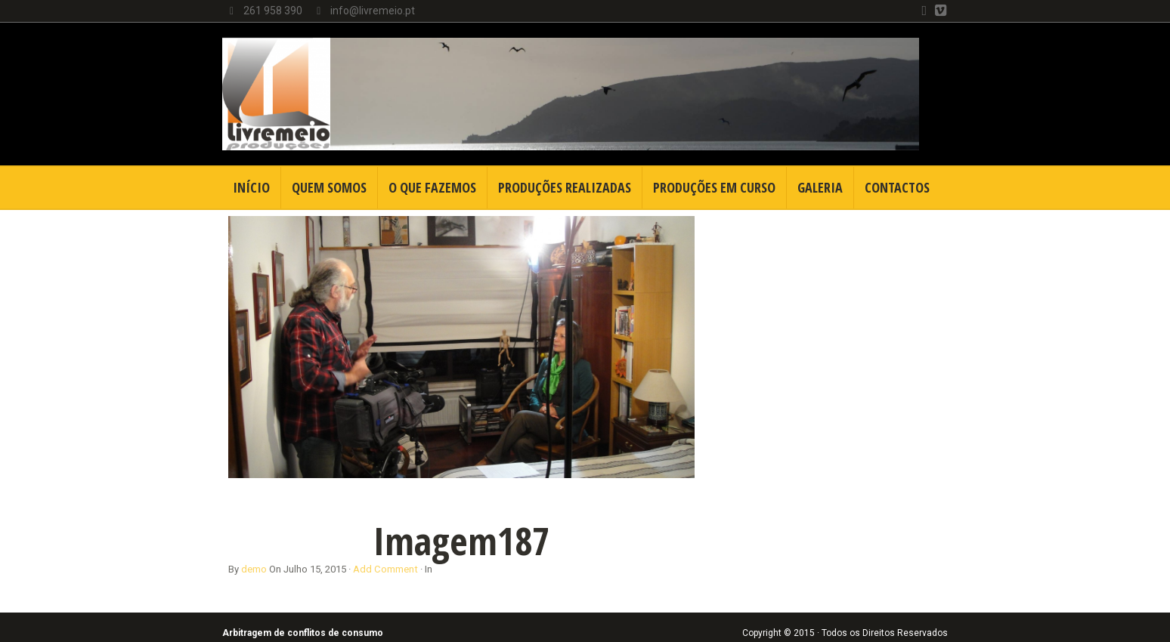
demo (254, 569)
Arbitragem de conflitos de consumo (302, 633)
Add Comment (385, 569)
